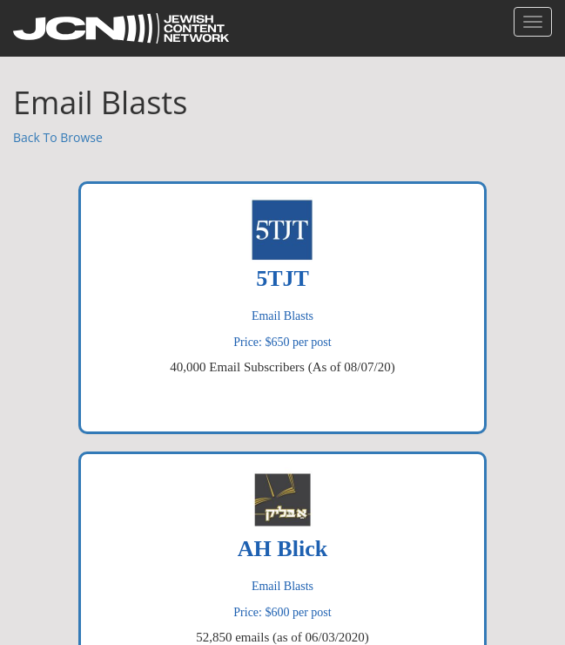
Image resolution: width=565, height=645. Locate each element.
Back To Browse (58, 137)
